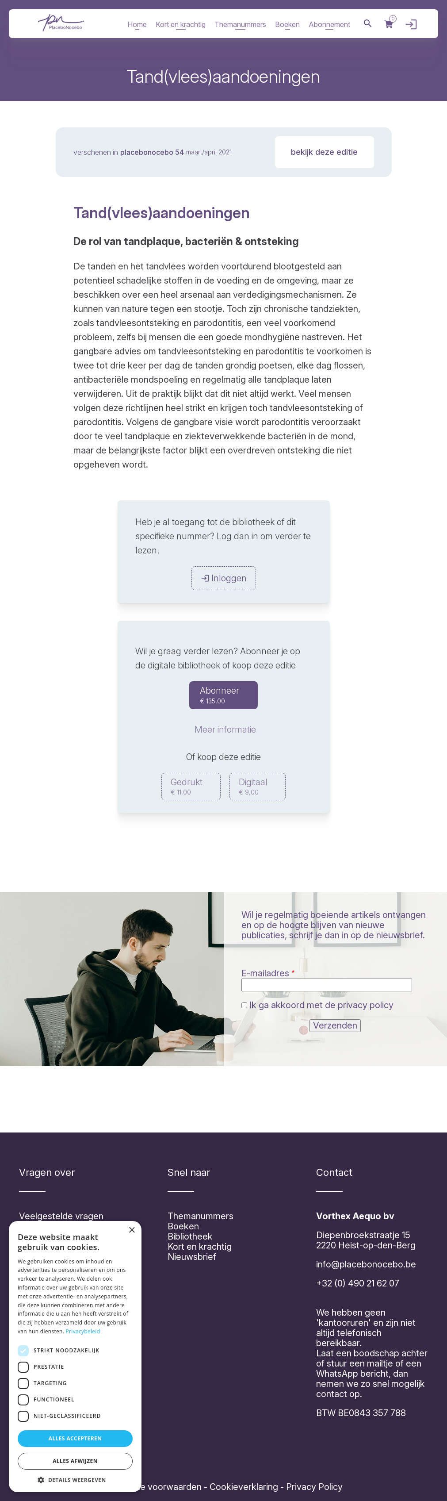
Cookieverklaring (244, 1487)
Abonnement (329, 24)
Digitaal (253, 786)
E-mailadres (265, 973)
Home (137, 24)
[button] (75, 1479)
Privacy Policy (313, 1487)
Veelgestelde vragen (61, 1216)
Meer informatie (225, 729)
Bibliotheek (190, 1236)
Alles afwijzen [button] (75, 1461)
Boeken (287, 24)
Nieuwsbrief (192, 1256)
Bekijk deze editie (324, 152)
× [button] (131, 1230)
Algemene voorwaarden (153, 1487)
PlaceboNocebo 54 (152, 152)
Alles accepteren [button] (75, 1438)
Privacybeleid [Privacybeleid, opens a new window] (83, 1331)
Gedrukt (186, 786)
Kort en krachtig (181, 24)
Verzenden (335, 1025)
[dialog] (75, 1356)
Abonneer (219, 695)
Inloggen (409, 24)
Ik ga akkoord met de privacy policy (321, 1005)
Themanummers (240, 24)
